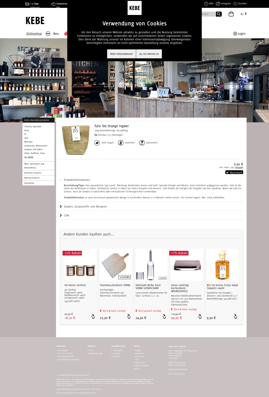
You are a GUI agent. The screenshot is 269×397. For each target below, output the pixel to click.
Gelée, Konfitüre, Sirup (34, 153)
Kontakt (138, 350)
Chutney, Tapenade (32, 126)
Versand (238, 167)
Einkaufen (60, 346)
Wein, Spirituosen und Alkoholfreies (34, 165)
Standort (116, 356)
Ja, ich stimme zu (149, 53)
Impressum (140, 356)
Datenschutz (140, 362)
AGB (137, 359)
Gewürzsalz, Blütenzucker (35, 145)
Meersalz (28, 141)
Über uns (92, 346)
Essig (26, 130)
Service (137, 346)
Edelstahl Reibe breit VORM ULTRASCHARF (148, 287)
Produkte (116, 353)
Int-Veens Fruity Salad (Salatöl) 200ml (222, 287)
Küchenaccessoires (32, 172)
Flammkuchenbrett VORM (115, 285)
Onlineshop (63, 350)
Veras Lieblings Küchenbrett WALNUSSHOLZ (180, 288)
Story (91, 350)
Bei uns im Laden (65, 353)
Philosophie (118, 350)
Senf (26, 138)
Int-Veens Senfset (75, 285)
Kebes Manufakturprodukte (36, 120)
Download (139, 353)
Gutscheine (29, 183)
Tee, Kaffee (28, 157)
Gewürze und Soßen (33, 149)
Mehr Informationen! (121, 53)
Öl (25, 134)
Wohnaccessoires (32, 177)
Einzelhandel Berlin (66, 356)
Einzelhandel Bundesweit (68, 359)
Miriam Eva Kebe (96, 353)
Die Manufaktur (118, 346)
